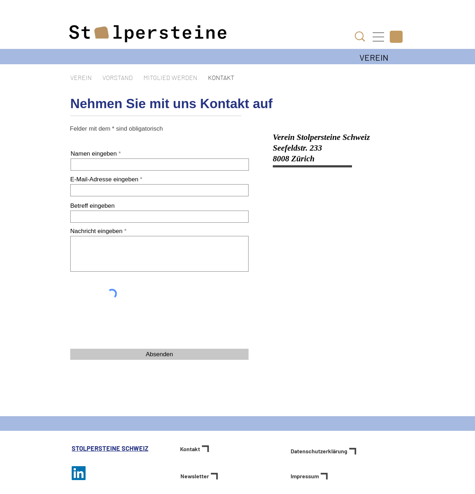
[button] (378, 36)
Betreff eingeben (92, 206)
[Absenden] (159, 354)
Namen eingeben (94, 154)
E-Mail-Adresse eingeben (104, 179)
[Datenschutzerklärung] (347, 451)
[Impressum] (314, 476)
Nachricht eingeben (96, 231)
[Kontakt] (204, 449)
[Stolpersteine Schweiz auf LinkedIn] (79, 473)
